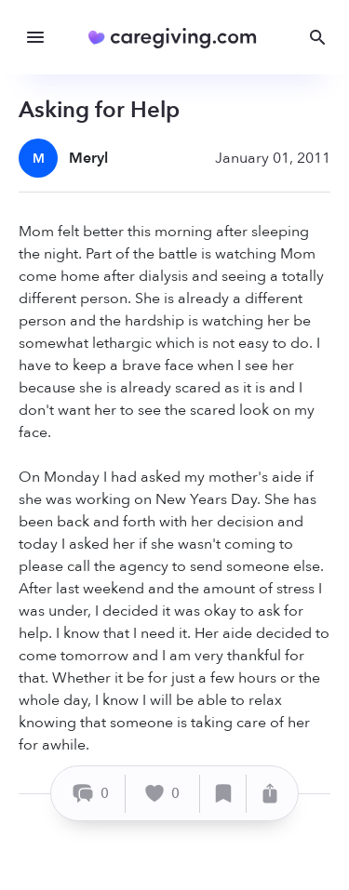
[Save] (223, 794)
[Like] (163, 794)
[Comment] (91, 794)
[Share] (270, 794)
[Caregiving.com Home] (178, 37)
